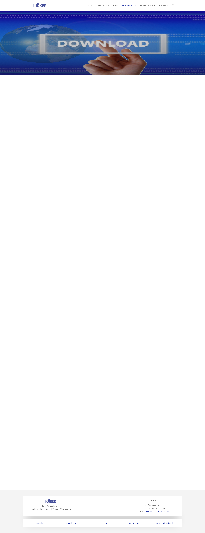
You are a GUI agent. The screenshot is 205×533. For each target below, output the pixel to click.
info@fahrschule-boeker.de (157, 511)
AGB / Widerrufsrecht (165, 523)
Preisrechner (40, 523)
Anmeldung (71, 523)
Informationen (127, 5)
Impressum (102, 523)
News (115, 5)
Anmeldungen (146, 5)
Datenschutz (133, 523)
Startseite (90, 5)
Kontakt (162, 5)
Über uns (102, 5)
